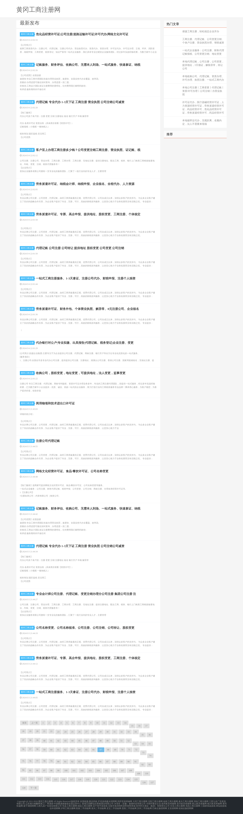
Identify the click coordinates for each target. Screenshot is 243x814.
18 (23, 731)
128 (23, 788)
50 (115, 741)
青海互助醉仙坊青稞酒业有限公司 (98, 803)
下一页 (33, 788)
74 (150, 755)
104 (98, 770)
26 (79, 732)
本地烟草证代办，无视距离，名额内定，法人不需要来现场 (202, 122)
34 (136, 732)
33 (129, 732)
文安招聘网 (173, 807)
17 (146, 726)
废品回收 (93, 801)
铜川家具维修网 (214, 803)
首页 (24, 723)
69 (115, 749)
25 (72, 732)
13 (118, 723)
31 (115, 732)
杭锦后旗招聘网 (186, 807)
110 (146, 773)
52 (129, 741)
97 (44, 770)
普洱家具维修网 (184, 803)
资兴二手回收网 (98, 807)
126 (144, 782)
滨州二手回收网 (144, 807)
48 (100, 741)
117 (71, 779)
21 (44, 731)
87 (107, 761)
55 (150, 743)
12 (111, 723)
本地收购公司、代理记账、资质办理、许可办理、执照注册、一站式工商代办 (203, 78)
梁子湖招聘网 (29, 805)
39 (37, 740)
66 (93, 749)
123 (119, 779)
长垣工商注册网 (177, 805)
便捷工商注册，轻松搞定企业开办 (200, 31)
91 (136, 761)
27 (86, 732)
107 (122, 770)
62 (65, 749)
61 (58, 749)
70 (122, 749)
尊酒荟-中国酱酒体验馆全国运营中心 (64, 803)
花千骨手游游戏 (100, 805)
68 (108, 749)
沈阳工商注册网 (155, 801)
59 (44, 749)
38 (30, 740)
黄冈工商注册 (28, 34)
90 (129, 761)
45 (79, 741)
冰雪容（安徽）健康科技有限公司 (130, 803)
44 (72, 741)
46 (86, 741)
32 (122, 732)
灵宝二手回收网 (113, 807)
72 (136, 749)
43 (65, 741)
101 (74, 770)
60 (51, 749)
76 (30, 761)
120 (95, 779)
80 (58, 761)
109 (138, 773)
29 (100, 732)
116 (63, 779)
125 (136, 779)
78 (44, 761)
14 (125, 723)
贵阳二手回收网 (129, 807)
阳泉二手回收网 (83, 807)
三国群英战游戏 (208, 805)
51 (122, 741)
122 (111, 779)
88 (115, 761)
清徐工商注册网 (201, 801)
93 (150, 764)
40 (44, 741)
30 (107, 732)
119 (87, 779)
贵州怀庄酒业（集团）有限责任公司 (153, 805)
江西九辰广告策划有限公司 (49, 805)
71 (129, 749)
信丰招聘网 (55, 807)
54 (143, 743)
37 (23, 740)
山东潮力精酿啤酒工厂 (35, 803)
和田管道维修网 (124, 801)
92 (143, 764)
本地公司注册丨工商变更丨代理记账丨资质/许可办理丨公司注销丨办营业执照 (203, 91)
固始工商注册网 (85, 805)
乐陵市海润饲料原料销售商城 (121, 805)
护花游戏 (102, 801)
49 (107, 741)
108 (130, 770)
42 (58, 741)
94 (23, 770)
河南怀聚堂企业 (153, 803)
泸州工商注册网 (68, 807)
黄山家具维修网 (199, 803)
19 (30, 731)
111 (23, 779)
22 (51, 731)
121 (103, 779)
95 (30, 770)
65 (86, 749)
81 (65, 761)
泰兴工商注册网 (185, 801)
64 (79, 749)
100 (66, 770)
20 (37, 731)
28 (93, 732)
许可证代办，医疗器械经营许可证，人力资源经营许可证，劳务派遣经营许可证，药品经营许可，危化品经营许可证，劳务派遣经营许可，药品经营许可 (203, 107)
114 (47, 779)
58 (37, 749)
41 (51, 741)
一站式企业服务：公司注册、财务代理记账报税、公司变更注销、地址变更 (203, 52)
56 (23, 749)
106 (114, 770)
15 (132, 726)
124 (127, 779)
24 (65, 732)
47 (93, 741)
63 (72, 749)
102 (82, 770)
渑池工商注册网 (192, 805)
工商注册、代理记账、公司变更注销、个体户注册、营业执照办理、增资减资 (203, 41)
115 (55, 779)
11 (104, 723)
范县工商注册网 (69, 805)
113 (39, 779)
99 (58, 770)
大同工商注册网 (140, 801)
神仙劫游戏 (221, 805)
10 (97, 723)
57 (30, 749)
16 (139, 726)
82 (72, 761)
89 (122, 761)
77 (37, 761)
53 (136, 743)
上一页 (34, 723)
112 (31, 779)
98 (51, 770)
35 (143, 735)
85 (93, 761)
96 (37, 770)
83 (79, 761)
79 (51, 761)
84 (86, 761)
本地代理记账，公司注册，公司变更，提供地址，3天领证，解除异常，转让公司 (203, 65)
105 (106, 770)
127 (152, 782)
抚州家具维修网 (168, 803)
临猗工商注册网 (170, 801)
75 (23, 761)
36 (150, 735)
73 (143, 752)
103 (90, 770)
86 (100, 761)
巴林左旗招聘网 (159, 807)
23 (58, 732)
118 (79, 779)
